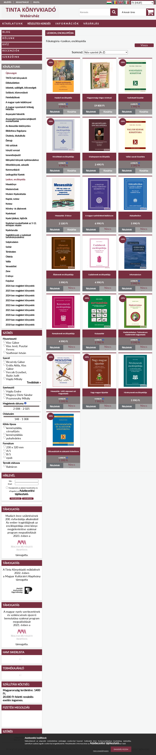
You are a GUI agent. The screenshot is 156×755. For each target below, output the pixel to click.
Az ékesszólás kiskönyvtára (18, 126)
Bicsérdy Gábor (15, 362)
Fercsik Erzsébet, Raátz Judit (16, 374)
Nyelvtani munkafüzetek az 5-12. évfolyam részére (21, 224)
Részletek (55, 111)
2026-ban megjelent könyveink (20, 286)
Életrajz (9, 140)
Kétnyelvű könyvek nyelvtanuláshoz (22, 160)
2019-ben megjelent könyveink (20, 320)
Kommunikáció (13, 169)
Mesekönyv (11, 184)
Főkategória (52, 41)
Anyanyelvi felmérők (15, 114)
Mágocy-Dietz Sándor (19, 394)
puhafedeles (13, 438)
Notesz (9, 203)
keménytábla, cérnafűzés (14, 429)
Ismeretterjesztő (13, 155)
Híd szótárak (11, 145)
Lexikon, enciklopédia (15, 179)
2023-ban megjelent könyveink (20, 300)
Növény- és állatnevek (16, 208)
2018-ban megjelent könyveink (20, 324)
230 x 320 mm (15, 447)
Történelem (11, 252)
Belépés (7, 2)
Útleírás (9, 256)
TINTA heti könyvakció (16, 78)
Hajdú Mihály (14, 379)
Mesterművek (12, 189)
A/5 (8, 450)
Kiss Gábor (12, 342)
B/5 (8, 454)
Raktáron (11, 466)
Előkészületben (13, 83)
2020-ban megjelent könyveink (20, 315)
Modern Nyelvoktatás (16, 194)
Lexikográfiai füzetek (15, 174)
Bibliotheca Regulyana (16, 131)
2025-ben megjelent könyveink (20, 290)
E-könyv (9, 276)
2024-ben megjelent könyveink (20, 295)
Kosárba (71, 111)
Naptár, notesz (12, 199)
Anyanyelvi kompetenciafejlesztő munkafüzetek (21, 120)
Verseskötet (11, 266)
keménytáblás (14, 434)
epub (9, 457)
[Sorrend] (106, 52)
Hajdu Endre (13, 391)
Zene (8, 271)
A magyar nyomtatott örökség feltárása (20, 108)
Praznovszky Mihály (18, 398)
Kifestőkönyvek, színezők (17, 165)
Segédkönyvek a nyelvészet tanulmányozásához (18, 236)
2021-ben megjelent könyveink (20, 310)
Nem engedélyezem (101, 751)
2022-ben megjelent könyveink (20, 305)
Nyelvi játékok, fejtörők (16, 218)
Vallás (8, 261)
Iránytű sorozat (13, 150)
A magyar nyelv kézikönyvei (18, 102)
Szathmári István (16, 353)
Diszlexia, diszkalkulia (15, 135)
